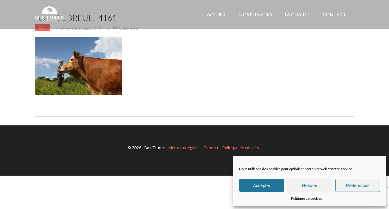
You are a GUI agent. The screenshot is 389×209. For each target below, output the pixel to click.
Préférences (358, 185)
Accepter (261, 185)
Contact (210, 147)
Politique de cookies (306, 198)
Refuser (310, 185)
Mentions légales (184, 147)
